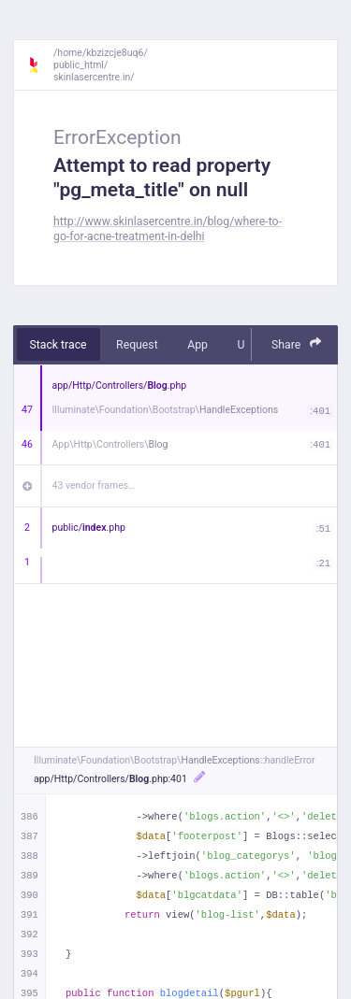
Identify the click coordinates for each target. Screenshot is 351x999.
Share (296, 343)
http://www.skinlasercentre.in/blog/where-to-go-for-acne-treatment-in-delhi (167, 228)
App (197, 344)
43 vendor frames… (94, 485)
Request (137, 344)
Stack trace (58, 344)
